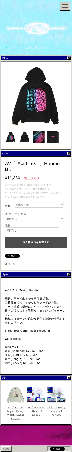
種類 (8, 205)
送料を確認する (41, 189)
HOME (6, 449)
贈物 (8, 225)
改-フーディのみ (15, 214)
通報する (10, 264)
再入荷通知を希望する (36, 242)
